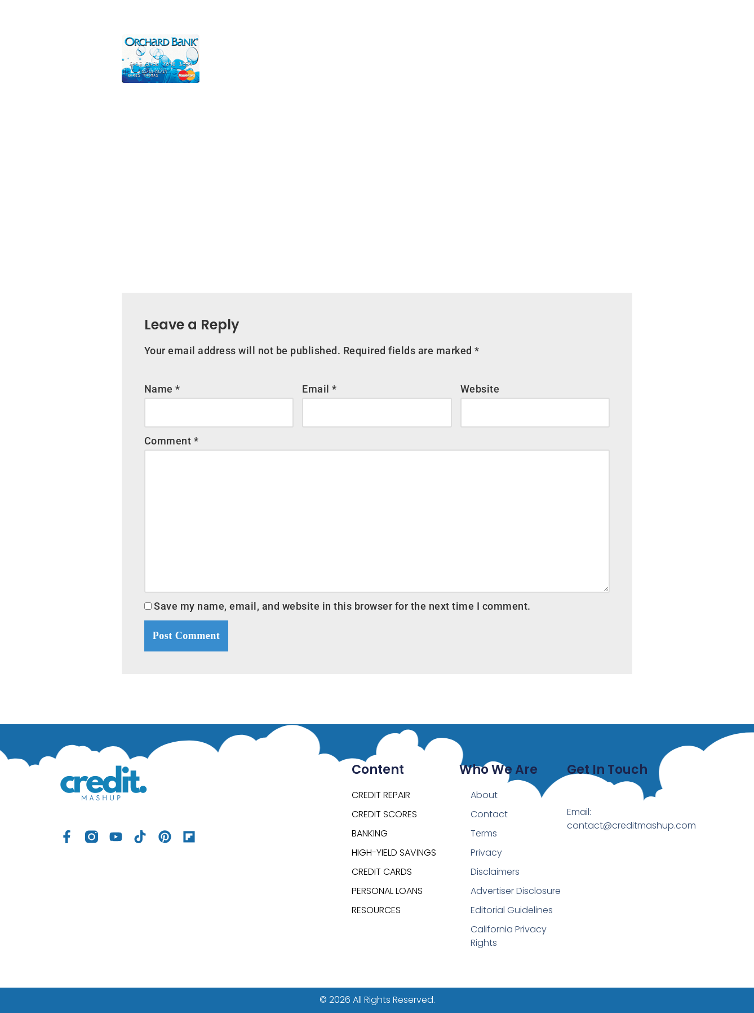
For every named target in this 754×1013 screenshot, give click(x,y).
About (484, 795)
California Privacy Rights (509, 936)
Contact (489, 814)
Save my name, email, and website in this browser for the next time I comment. (342, 606)
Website (480, 389)
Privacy (486, 852)
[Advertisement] (377, 180)
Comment (171, 441)
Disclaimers (495, 871)
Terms (484, 833)
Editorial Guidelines (512, 910)
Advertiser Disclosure (516, 890)
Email (319, 389)
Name (162, 389)
